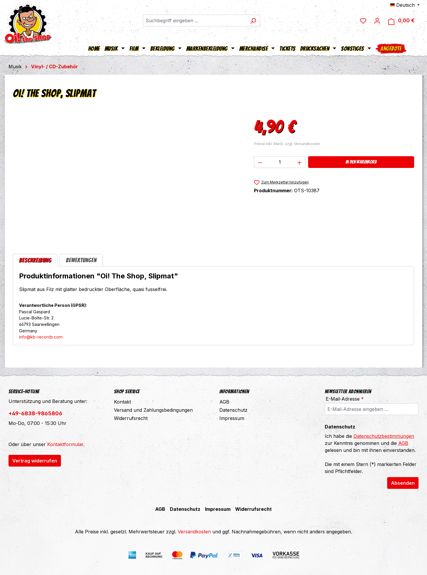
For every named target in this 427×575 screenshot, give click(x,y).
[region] (127, 176)
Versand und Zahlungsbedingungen (153, 410)
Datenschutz (233, 410)
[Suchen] (253, 20)
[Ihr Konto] (377, 20)
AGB (224, 402)
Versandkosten (194, 532)
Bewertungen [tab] (81, 260)
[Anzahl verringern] (260, 162)
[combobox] (195, 20)
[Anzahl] (280, 162)
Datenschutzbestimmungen (383, 436)
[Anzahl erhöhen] (299, 162)
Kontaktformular (65, 444)
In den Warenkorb (361, 161)
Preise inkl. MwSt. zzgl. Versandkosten (287, 144)
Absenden (403, 483)
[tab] (35, 260)
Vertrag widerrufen (34, 461)
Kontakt (122, 402)
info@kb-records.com (41, 336)
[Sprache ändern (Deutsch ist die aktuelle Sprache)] (405, 5)
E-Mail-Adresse (345, 399)
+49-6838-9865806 (35, 413)
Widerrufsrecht (131, 418)
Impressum (231, 418)
